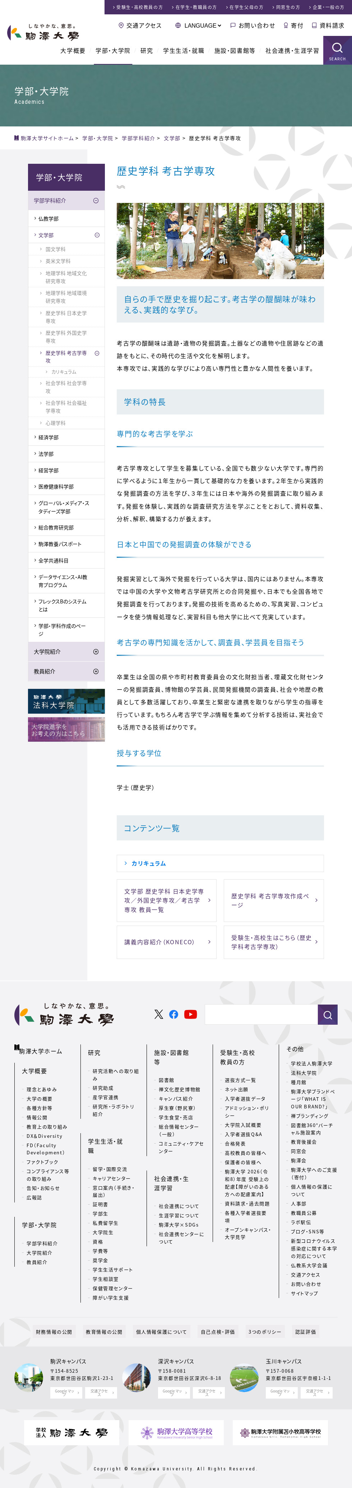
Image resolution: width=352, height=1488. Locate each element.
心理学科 (56, 422)
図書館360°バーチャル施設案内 (312, 1129)
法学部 (46, 453)
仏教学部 (48, 218)
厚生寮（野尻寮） (177, 1091)
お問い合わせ (256, 25)
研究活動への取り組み (116, 1067)
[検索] (258, 1014)
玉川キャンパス (284, 1356)
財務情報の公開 (69, 1327)
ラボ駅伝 (301, 1222)
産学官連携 (106, 1089)
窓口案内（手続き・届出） (114, 1167)
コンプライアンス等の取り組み (48, 1169)
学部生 (100, 1189)
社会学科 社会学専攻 (66, 386)
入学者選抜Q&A (244, 1126)
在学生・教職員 (196, 7)
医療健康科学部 (56, 486)
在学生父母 (247, 7)
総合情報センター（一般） (179, 1114)
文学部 (46, 234)
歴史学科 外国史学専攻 (66, 336)
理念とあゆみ (42, 1083)
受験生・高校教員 (139, 7)
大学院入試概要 (243, 1117)
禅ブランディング (310, 1115)
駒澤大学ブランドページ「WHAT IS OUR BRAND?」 (313, 1099)
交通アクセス (144, 25)
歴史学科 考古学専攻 (66, 356)
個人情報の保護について (312, 1190)
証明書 (100, 1180)
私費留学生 (106, 1198)
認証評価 (290, 1327)
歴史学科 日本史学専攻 (66, 316)
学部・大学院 (113, 50)
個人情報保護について (164, 1327)
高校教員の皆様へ (246, 1145)
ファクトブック (42, 1156)
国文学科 (56, 248)
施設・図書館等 (235, 50)
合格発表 (235, 1135)
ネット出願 (237, 1082)
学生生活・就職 (183, 50)
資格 (98, 1217)
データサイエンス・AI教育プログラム (62, 580)
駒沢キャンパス (68, 1356)
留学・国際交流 (110, 1144)
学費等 (100, 1226)
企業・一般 (329, 7)
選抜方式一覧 (240, 1072)
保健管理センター (113, 1264)
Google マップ (64, 1387)
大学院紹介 (47, 651)
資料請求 (332, 25)
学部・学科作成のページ (62, 629)
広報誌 (34, 1191)
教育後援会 (304, 1141)
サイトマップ (305, 1293)
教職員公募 (304, 1212)
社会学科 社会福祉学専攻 (66, 406)
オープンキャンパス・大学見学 (248, 1226)
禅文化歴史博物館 (180, 1072)
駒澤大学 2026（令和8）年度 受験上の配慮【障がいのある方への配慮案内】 (247, 1175)
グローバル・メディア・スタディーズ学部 (63, 506)
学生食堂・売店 (176, 1100)
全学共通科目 (53, 560)
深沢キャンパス (176, 1356)
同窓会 (299, 1151)
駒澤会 (299, 1160)
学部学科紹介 (50, 200)
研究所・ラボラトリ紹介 (113, 1102)
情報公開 (37, 1111)
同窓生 (288, 7)
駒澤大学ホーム (43, 1047)
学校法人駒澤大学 (312, 1063)
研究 (146, 50)
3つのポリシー (256, 1327)
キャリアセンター (112, 1153)
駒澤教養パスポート (60, 543)
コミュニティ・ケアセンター (181, 1130)
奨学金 (100, 1236)
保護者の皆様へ (243, 1154)
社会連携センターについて (181, 1213)
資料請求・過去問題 (247, 1195)
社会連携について (179, 1181)
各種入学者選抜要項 (246, 1209)
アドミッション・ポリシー (247, 1104)
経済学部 (48, 437)
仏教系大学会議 (309, 1265)
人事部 (299, 1203)
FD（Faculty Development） (46, 1143)
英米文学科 (58, 260)
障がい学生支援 (111, 1273)
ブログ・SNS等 (308, 1231)
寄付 (297, 25)
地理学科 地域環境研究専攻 (66, 296)
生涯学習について (179, 1191)
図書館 (167, 1063)
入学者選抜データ (245, 1091)
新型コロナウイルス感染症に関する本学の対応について (314, 1248)
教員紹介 (44, 671)
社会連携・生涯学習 (292, 50)
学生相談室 (106, 1254)
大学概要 (72, 50)
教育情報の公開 (113, 1327)
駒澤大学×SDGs (179, 1200)
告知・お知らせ (43, 1182)
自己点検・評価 (215, 1327)
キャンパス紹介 (176, 1082)
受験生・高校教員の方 (244, 1053)
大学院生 (103, 1208)
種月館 (299, 1082)
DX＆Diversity (44, 1130)
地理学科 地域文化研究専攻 (66, 276)
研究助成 (103, 1080)
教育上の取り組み (47, 1120)
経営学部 (48, 470)
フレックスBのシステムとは (62, 605)
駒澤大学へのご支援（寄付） (314, 1173)
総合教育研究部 (56, 527)
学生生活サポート (113, 1245)
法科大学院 (304, 1072)
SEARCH (337, 59)
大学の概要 (40, 1092)
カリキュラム (149, 863)
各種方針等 (40, 1102)
